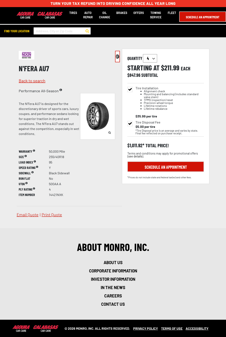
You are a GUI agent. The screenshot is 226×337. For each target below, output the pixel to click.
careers (113, 295)
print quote (52, 214)
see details (135, 156)
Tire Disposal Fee (147, 122)
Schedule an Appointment (202, 17)
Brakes (121, 13)
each (185, 68)
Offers (138, 13)
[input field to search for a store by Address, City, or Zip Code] (62, 31)
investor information (113, 279)
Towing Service (155, 15)
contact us (113, 304)
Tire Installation (169, 98)
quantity (142, 58)
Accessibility (197, 328)
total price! (156, 145)
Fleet (172, 13)
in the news (113, 287)
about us (113, 262)
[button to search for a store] (87, 31)
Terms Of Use (172, 328)
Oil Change (104, 15)
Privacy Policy (145, 328)
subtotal (149, 75)
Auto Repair (88, 15)
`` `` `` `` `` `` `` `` (150, 58)
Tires (73, 13)
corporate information (113, 270)
